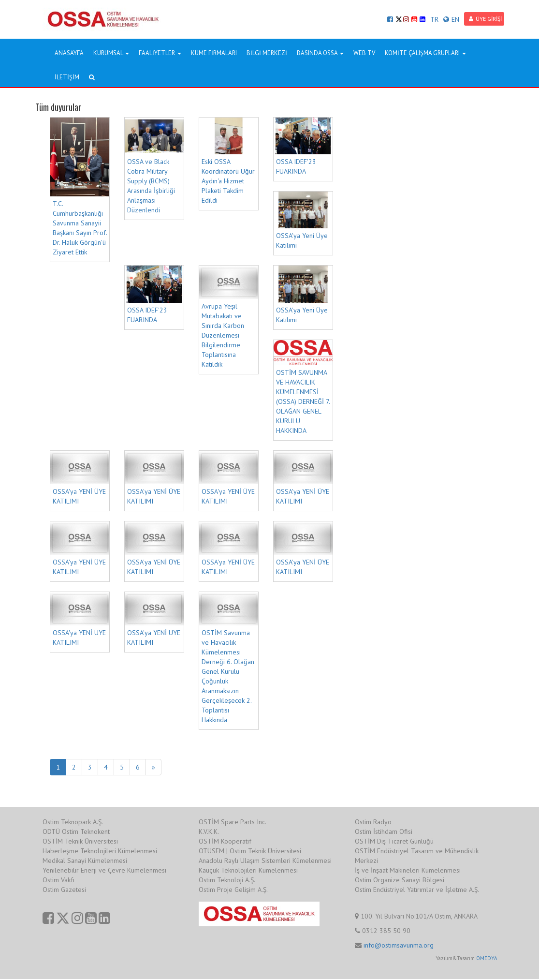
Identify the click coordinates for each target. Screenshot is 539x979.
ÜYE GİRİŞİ (485, 18)
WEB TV (364, 53)
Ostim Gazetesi (64, 889)
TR (434, 19)
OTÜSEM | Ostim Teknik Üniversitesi (250, 850)
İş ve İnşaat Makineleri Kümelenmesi (408, 870)
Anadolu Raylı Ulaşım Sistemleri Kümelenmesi (265, 860)
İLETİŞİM (67, 77)
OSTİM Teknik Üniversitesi (80, 841)
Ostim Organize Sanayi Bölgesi (399, 879)
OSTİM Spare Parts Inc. (232, 821)
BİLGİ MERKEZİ (267, 53)
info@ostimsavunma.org (399, 945)
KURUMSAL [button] (111, 53)
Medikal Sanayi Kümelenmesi (85, 860)
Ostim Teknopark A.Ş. (73, 821)
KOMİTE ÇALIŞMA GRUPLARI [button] (425, 53)
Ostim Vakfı (58, 879)
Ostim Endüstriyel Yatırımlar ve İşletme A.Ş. (417, 889)
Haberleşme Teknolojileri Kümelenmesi (100, 850)
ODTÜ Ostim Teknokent (76, 831)
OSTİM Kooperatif (225, 841)
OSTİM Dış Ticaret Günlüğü (394, 841)
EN (451, 19)
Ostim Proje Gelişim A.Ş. (233, 889)
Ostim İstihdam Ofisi (383, 831)
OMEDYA (486, 958)
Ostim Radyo (373, 821)
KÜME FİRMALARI (214, 53)
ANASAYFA (69, 53)
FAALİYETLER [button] (160, 53)
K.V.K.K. (209, 831)
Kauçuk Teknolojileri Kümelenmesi (248, 870)
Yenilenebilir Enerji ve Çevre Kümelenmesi (104, 870)
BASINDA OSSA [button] (320, 53)
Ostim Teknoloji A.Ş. (227, 879)
